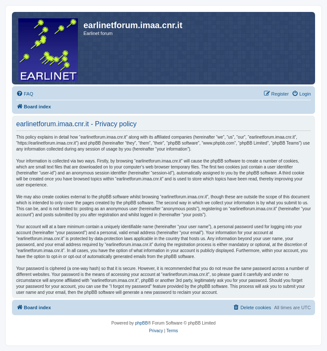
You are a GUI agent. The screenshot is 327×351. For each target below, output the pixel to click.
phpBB (141, 323)
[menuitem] (24, 94)
